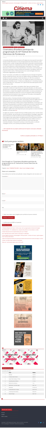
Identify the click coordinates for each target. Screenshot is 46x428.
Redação (14, 56)
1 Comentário (19, 56)
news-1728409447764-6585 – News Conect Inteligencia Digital (20, 168)
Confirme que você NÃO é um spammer (11, 222)
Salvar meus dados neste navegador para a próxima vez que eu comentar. (20, 214)
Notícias (15, 47)
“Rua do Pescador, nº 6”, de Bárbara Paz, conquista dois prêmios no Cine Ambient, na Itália (20, 229)
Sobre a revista (4, 416)
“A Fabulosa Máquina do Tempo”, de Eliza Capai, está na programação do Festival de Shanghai (21, 228)
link (16, 110)
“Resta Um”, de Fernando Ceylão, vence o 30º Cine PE (12, 242)
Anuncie (3, 412)
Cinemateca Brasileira (27, 56)
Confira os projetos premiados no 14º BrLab (32, 135)
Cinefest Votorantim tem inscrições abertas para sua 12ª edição (14, 231)
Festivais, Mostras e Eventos (8, 47)
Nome (4, 193)
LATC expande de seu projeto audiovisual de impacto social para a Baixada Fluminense (21, 129)
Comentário (5, 176)
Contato (2, 414)
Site (3, 207)
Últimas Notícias (21, 47)
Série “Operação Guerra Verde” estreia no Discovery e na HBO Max (15, 233)
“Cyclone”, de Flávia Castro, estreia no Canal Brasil (12, 240)
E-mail (4, 200)
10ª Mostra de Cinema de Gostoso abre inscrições (8, 146)
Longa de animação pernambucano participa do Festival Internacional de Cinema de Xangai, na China (22, 238)
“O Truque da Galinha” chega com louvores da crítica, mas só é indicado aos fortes (37, 153)
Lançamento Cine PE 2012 (22, 152)
